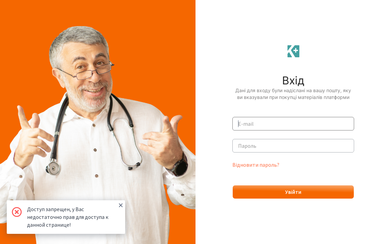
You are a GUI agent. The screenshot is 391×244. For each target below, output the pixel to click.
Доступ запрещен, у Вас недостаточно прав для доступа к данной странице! (75, 214)
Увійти (293, 191)
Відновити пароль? (255, 164)
